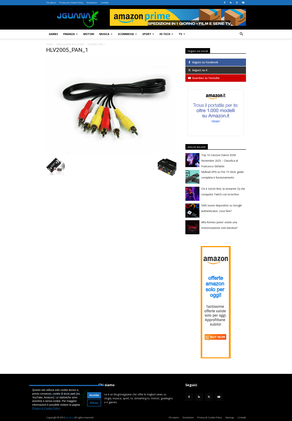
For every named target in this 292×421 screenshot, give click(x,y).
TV (182, 34)
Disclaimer (92, 2)
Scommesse (127, 34)
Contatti (105, 2)
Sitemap (229, 417)
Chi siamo (51, 2)
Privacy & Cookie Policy (71, 2)
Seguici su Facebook (203, 62)
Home (49, 44)
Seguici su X (197, 70)
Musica (105, 34)
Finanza (70, 34)
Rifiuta (94, 402)
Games (53, 34)
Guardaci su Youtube (203, 78)
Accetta (94, 395)
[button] (241, 34)
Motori (88, 34)
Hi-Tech (166, 34)
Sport (148, 34)
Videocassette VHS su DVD (70, 44)
